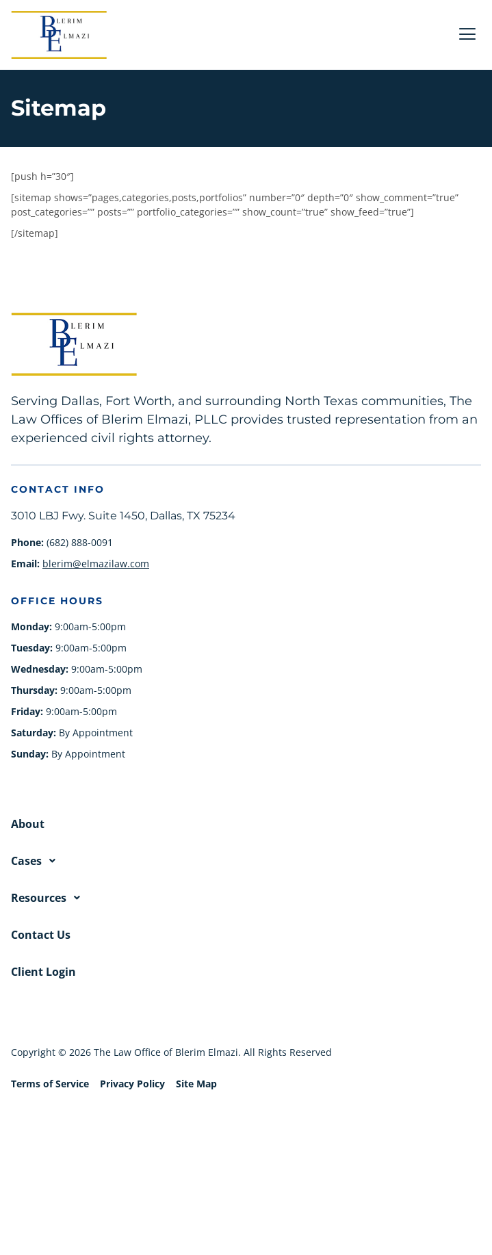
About (27, 823)
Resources (49, 897)
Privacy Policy (132, 1083)
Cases (37, 861)
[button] (246, 860)
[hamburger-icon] (467, 35)
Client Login (43, 971)
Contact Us (40, 934)
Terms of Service (50, 1083)
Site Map (196, 1083)
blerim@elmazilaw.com (95, 563)
